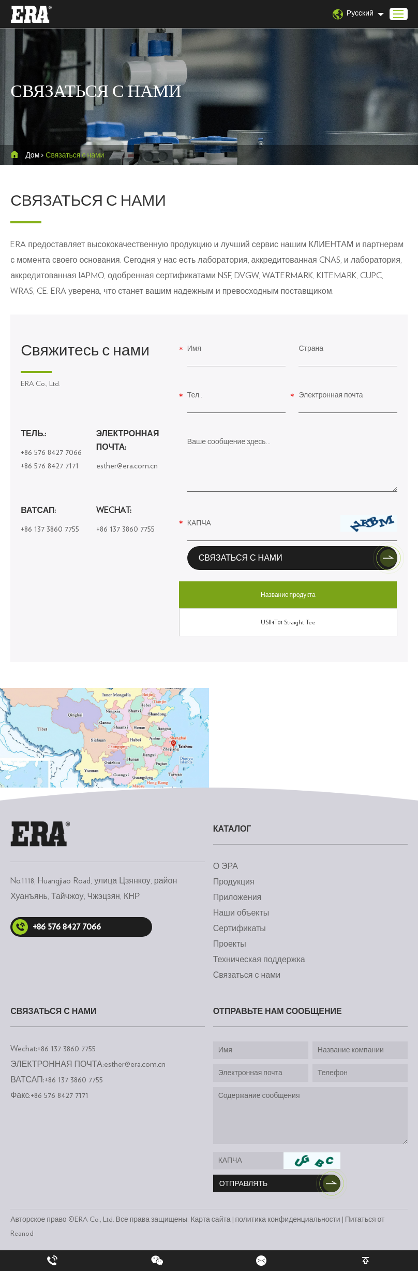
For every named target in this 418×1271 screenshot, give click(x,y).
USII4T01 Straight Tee (288, 622)
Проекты (229, 944)
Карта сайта (210, 1219)
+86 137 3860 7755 (50, 529)
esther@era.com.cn (127, 466)
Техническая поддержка (259, 959)
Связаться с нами (75, 155)
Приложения (237, 897)
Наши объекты (241, 913)
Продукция (234, 882)
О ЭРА (225, 866)
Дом (32, 155)
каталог (232, 829)
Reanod (22, 1233)
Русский (353, 14)
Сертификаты (239, 928)
